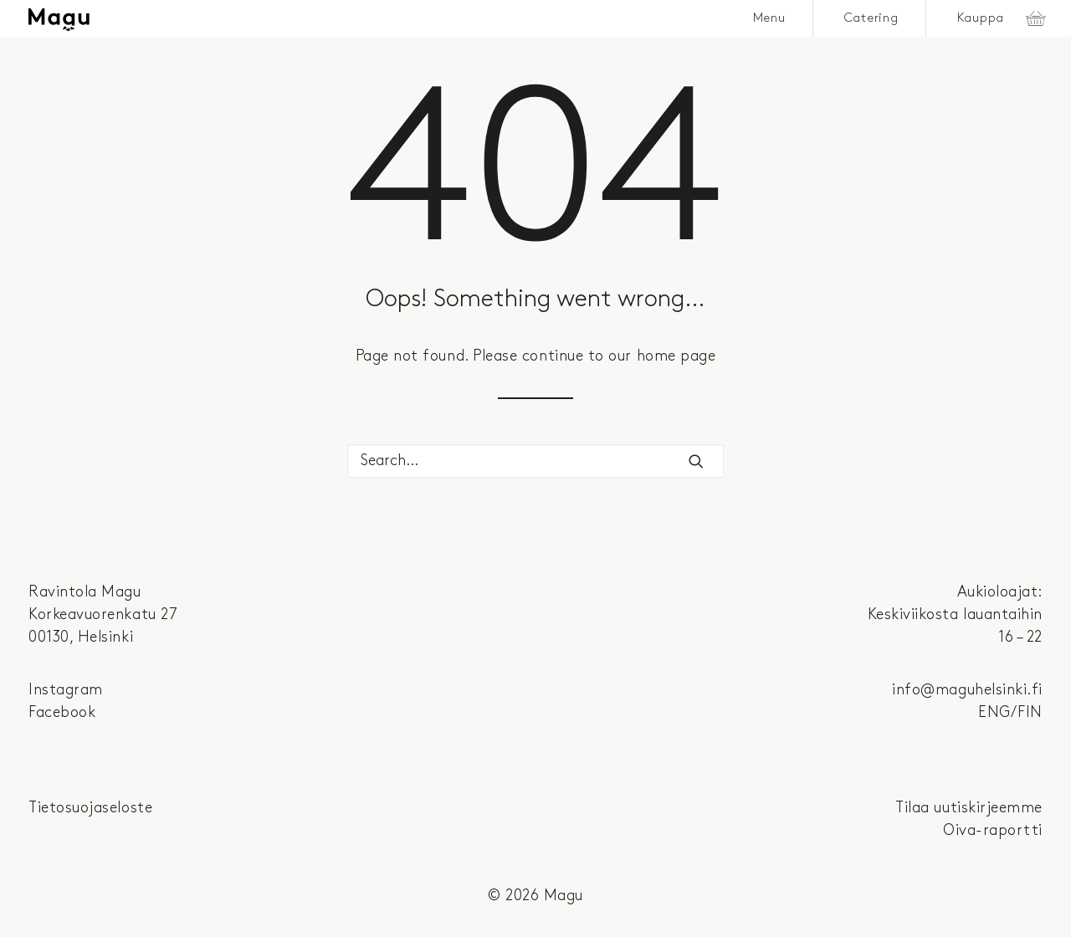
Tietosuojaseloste (90, 808)
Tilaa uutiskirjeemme (969, 808)
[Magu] (59, 19)
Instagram (65, 690)
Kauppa (981, 18)
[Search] (535, 461)
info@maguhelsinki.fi (967, 690)
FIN (1030, 712)
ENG (994, 712)
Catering (871, 18)
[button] (696, 461)
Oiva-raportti (993, 830)
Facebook (61, 712)
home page (676, 356)
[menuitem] (769, 18)
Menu (769, 18)
